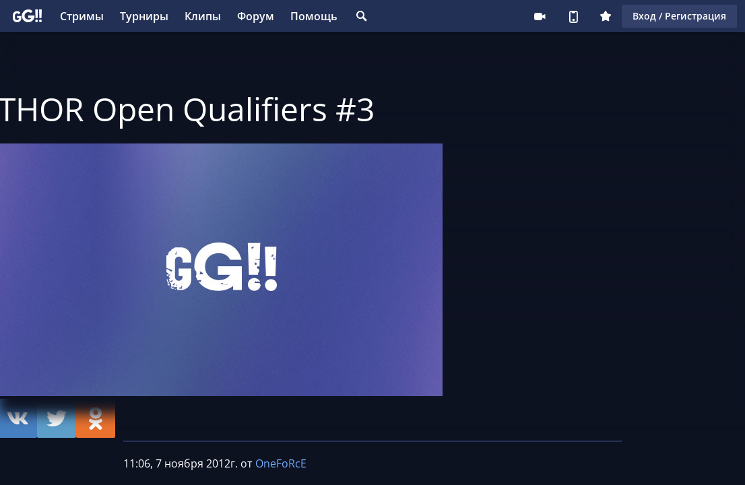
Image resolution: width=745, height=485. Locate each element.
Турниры (144, 16)
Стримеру (539, 16)
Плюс (606, 16)
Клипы (203, 16)
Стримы (82, 16)
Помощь (313, 16)
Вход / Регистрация (679, 15)
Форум (255, 16)
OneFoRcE (280, 463)
